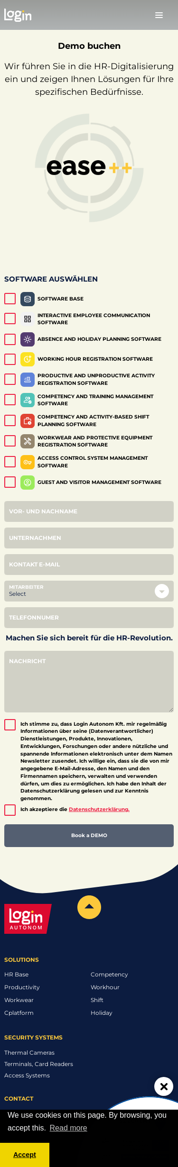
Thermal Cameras (29, 1052)
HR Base (16, 974)
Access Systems (27, 1075)
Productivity (22, 987)
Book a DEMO (89, 835)
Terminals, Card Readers (38, 1063)
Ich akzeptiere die (75, 809)
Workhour (105, 987)
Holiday (101, 1012)
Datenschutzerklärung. (99, 809)
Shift (97, 999)
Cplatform (19, 1012)
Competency (109, 974)
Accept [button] (24, 1154)
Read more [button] (68, 1128)
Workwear (19, 999)
